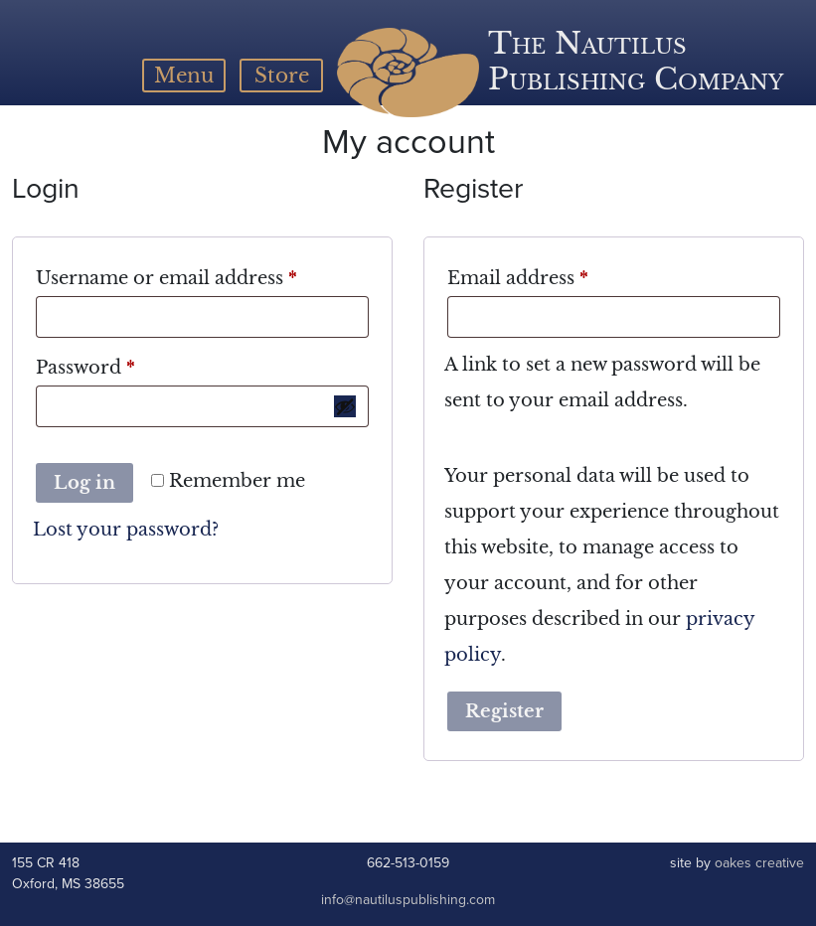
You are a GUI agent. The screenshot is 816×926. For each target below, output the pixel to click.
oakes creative (759, 862)
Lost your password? (126, 529)
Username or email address (202, 274)
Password (127, 364)
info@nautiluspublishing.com (408, 899)
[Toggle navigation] (184, 75)
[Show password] (345, 406)
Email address (559, 274)
